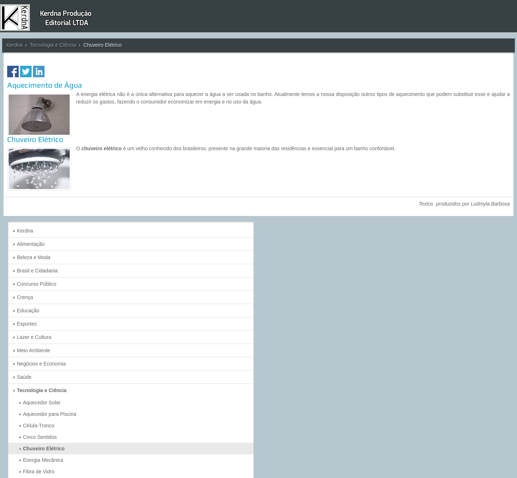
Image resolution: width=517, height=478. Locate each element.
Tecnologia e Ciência (53, 45)
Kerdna (14, 45)
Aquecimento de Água (44, 85)
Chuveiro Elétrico (35, 139)
